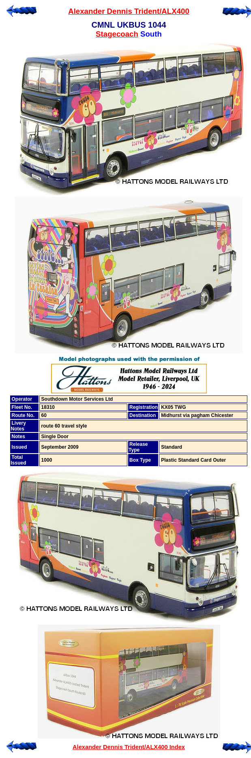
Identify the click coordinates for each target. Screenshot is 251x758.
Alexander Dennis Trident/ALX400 (128, 11)
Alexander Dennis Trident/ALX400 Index (129, 747)
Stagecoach (117, 34)
